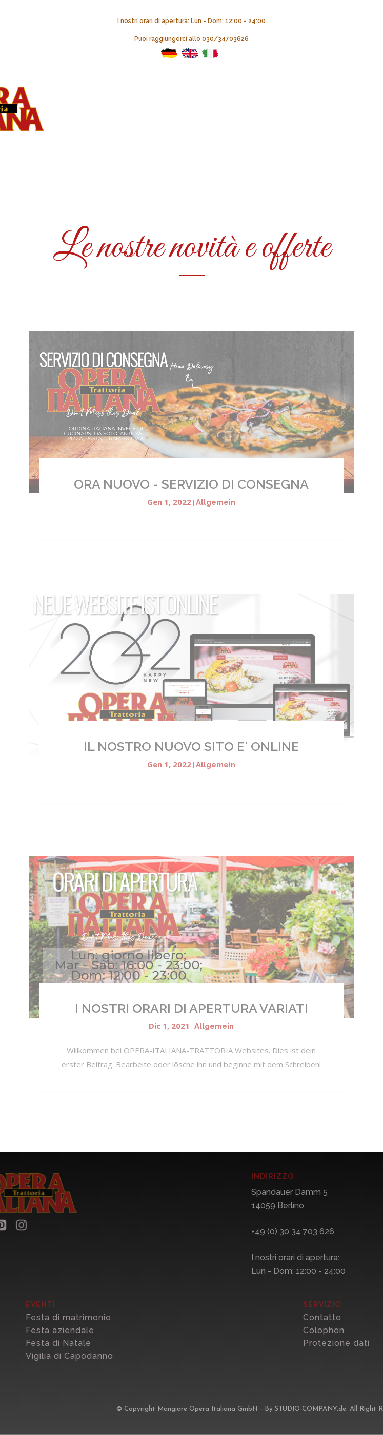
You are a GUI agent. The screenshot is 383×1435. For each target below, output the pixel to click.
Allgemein (215, 502)
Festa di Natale (67, 1343)
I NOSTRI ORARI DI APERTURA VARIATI (191, 1008)
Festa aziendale (68, 1330)
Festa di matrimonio (77, 1317)
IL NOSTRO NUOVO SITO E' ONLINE (191, 746)
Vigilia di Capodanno (78, 1356)
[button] (15, 1225)
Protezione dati (345, 1343)
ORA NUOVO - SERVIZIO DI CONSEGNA (191, 484)
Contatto (331, 1317)
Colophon (332, 1330)
